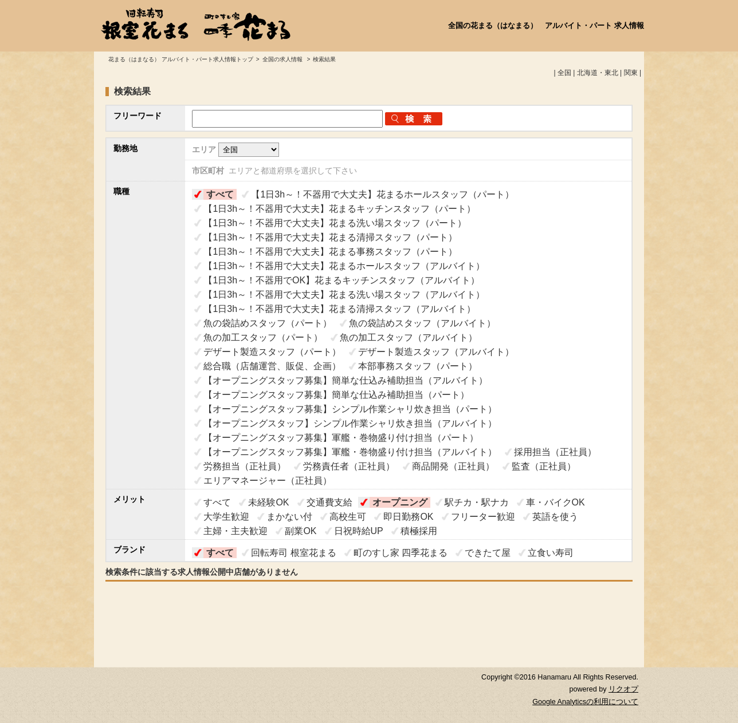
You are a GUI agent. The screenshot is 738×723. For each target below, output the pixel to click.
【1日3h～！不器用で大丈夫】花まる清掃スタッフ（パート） (330, 237)
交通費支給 (329, 502)
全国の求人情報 (283, 59)
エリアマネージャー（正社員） (267, 480)
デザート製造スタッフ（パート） (272, 352)
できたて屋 (488, 553)
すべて (220, 194)
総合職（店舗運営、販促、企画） (272, 366)
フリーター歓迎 (483, 516)
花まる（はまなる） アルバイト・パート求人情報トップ (180, 59)
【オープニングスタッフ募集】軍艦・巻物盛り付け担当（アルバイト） (350, 452)
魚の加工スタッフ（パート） (263, 337)
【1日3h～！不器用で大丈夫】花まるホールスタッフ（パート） (382, 194)
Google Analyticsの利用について (585, 702)
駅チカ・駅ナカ (477, 502)
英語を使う (555, 516)
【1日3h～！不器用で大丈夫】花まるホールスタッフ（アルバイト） (344, 266)
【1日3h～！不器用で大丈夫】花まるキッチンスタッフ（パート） (339, 209)
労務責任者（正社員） (349, 466)
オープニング (399, 502)
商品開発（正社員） (453, 466)
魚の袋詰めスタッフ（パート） (267, 323)
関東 (631, 73)
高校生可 (347, 516)
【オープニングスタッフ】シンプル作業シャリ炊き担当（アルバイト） (350, 423)
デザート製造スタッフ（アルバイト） (436, 352)
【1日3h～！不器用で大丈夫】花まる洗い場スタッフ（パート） (334, 223)
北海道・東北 (597, 73)
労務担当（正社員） (244, 466)
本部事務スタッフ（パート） (417, 366)
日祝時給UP (358, 531)
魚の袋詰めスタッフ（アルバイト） (422, 323)
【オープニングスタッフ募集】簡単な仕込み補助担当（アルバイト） (345, 380)
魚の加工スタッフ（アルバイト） (408, 337)
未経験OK (268, 502)
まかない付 (289, 516)
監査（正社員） (544, 466)
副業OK (300, 531)
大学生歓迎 (226, 516)
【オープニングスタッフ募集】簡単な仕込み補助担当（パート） (336, 395)
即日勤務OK (408, 516)
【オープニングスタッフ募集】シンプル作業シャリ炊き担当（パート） (350, 409)
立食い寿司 (551, 553)
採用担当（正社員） (555, 452)
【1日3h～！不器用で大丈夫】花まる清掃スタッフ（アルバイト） (339, 309)
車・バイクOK (555, 502)
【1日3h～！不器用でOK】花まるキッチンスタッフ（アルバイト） (341, 280)
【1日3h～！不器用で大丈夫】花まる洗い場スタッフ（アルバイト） (344, 294)
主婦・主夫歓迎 (235, 531)
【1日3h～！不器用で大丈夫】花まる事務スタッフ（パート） (330, 251)
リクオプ (623, 689)
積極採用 (419, 531)
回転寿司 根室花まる (293, 553)
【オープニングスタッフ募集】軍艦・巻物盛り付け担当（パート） (340, 438)
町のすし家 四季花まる (400, 553)
